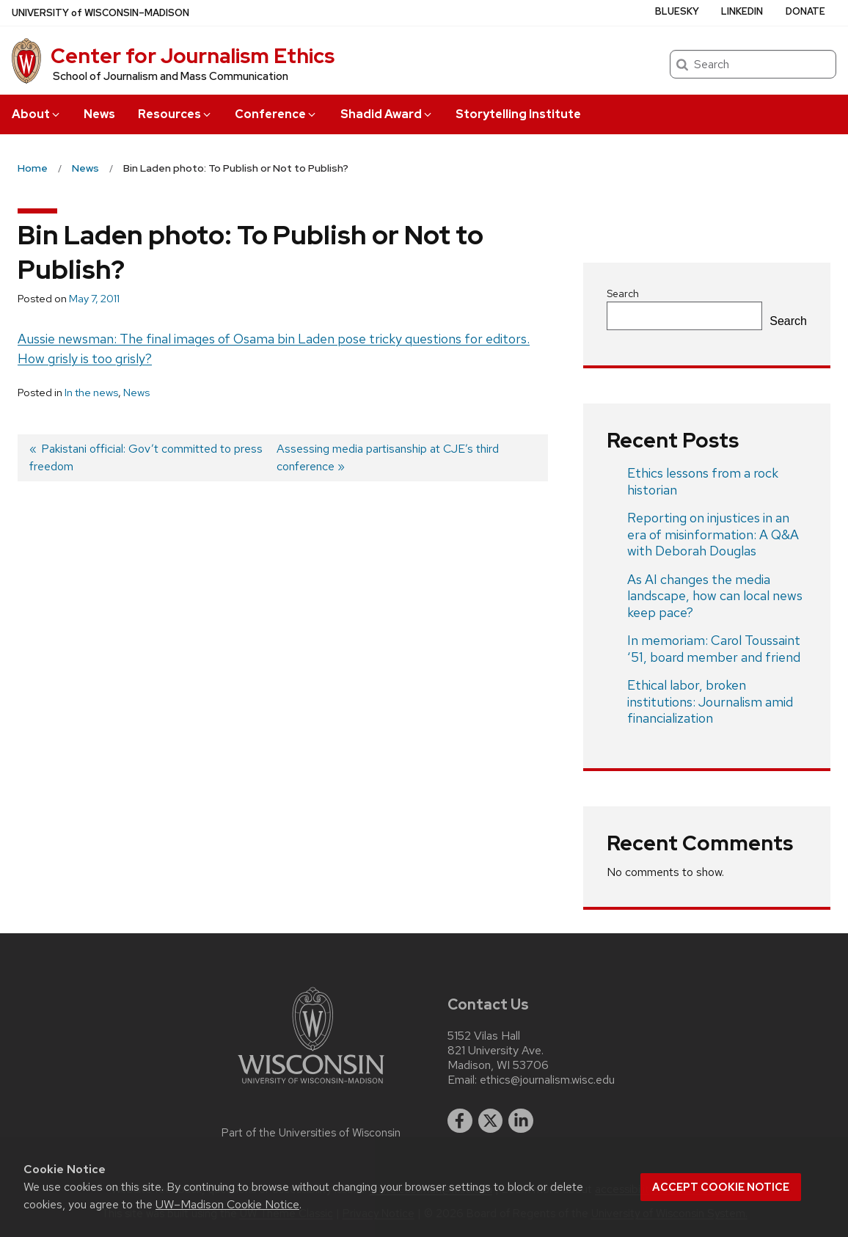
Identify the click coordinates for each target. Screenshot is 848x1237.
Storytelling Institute (518, 114)
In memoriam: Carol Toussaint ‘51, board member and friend (713, 648)
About (37, 114)
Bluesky (677, 11)
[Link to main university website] (311, 1086)
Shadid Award (387, 114)
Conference (276, 114)
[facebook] (459, 1121)
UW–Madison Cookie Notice (227, 1204)
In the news (91, 392)
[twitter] (490, 1121)
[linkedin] (520, 1121)
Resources (175, 114)
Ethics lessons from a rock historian (702, 481)
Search (623, 293)
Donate (805, 11)
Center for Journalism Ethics (193, 56)
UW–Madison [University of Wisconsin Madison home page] (100, 13)
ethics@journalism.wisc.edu (547, 1080)
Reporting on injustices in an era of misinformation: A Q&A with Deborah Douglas (713, 534)
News (99, 114)
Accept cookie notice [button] (720, 1187)
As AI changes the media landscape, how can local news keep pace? (715, 596)
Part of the (311, 1132)
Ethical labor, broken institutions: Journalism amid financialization (710, 701)
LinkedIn (742, 11)
